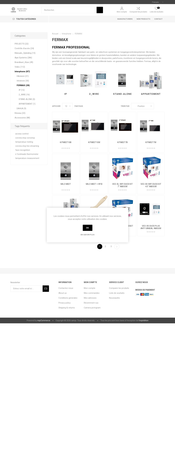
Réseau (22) (20, 113)
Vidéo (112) (20, 67)
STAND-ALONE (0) (27, 99)
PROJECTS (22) (21, 44)
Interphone (66, 34)
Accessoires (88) (22, 117)
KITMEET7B (122, 142)
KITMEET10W (94, 142)
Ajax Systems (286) (23, 57)
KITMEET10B (65, 142)
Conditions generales (67, 298)
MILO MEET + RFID (94, 184)
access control (21, 134)
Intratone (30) (23, 81)
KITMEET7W (150, 142)
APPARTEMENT (151, 94)
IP (65, 94)
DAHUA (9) (21, 108)
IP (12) (22, 90)
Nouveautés (114, 298)
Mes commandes (91, 293)
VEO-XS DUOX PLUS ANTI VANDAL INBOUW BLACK (151, 228)
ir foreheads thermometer (26, 154)
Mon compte (122, 12)
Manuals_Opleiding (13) (25, 53)
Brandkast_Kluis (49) (24, 62)
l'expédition (143, 320)
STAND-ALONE (122, 94)
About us (62, 293)
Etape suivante (116, 246)
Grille (157, 106)
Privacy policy (64, 303)
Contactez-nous (65, 288)
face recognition (22, 150)
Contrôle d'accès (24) (24, 48)
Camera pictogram (92, 307)
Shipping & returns (66, 307)
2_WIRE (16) (24, 94)
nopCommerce (43, 320)
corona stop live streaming (27, 146)
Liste (162, 106)
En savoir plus (87, 234)
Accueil (55, 34)
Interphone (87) (22, 71)
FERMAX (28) (23, 85)
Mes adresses (90, 298)
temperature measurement (27, 158)
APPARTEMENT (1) (27, 104)
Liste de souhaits (116, 293)
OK (87, 228)
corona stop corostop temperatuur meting (25, 140)
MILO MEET (66, 184)
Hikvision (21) (23, 76)
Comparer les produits (138, 12)
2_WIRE (94, 94)
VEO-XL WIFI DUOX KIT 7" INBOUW (122, 185)
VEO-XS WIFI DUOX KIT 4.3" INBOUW (151, 185)
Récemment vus (91, 303)
